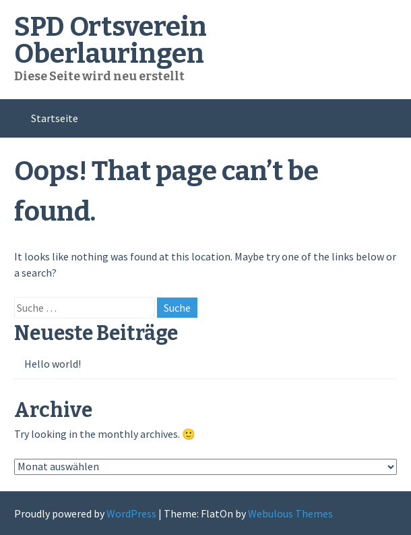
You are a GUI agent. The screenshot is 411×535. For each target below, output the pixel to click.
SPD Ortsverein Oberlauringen (110, 40)
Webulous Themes (290, 513)
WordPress (131, 513)
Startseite (54, 118)
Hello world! (52, 363)
